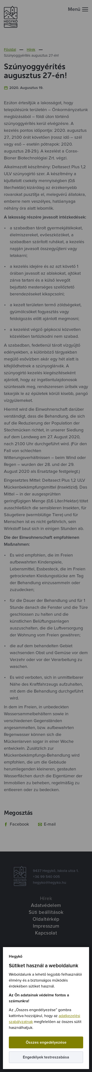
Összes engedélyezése (46, 1042)
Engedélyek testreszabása (46, 1057)
